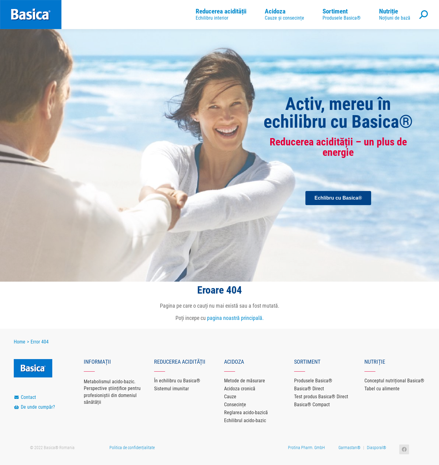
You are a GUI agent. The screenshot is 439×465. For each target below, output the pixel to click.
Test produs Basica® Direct (321, 396)
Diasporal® (376, 447)
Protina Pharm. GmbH (306, 447)
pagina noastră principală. (235, 318)
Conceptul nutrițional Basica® (394, 381)
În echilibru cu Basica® (177, 381)
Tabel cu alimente (382, 389)
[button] (338, 198)
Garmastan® (349, 447)
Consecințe (235, 404)
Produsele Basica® (313, 381)
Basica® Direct (309, 389)
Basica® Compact (312, 404)
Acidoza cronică (239, 389)
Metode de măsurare (244, 381)
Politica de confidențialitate (132, 447)
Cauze (230, 396)
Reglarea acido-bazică (246, 412)
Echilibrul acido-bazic (245, 420)
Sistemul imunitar (171, 389)
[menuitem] (221, 15)
